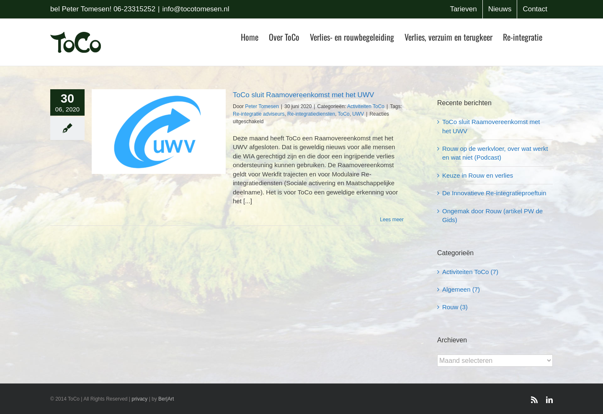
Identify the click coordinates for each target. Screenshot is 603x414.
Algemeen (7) (461, 289)
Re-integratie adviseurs (258, 114)
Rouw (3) (455, 306)
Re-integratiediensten (311, 114)
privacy (139, 399)
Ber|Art (166, 399)
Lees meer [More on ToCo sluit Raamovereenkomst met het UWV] (392, 220)
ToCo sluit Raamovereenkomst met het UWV (303, 95)
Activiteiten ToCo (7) (470, 271)
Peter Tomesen (262, 106)
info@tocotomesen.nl (195, 9)
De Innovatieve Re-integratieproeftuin (494, 193)
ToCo (344, 114)
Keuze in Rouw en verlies (477, 175)
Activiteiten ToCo (365, 106)
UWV (358, 114)
